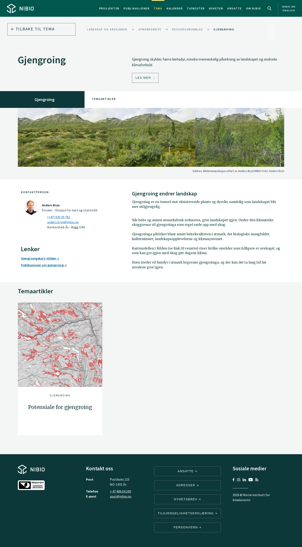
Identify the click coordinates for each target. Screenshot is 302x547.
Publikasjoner (137, 8)
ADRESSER (187, 485)
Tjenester (196, 8)
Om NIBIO (253, 8)
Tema (158, 8)
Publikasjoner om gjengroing (44, 265)
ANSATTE (187, 471)
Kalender (175, 8)
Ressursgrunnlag (187, 29)
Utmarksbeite (149, 29)
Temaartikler (104, 99)
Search (269, 8)
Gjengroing (223, 29)
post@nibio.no (120, 496)
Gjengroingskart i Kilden (40, 258)
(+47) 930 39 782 (58, 217)
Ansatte (234, 8)
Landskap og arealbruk (107, 29)
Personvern (188, 527)
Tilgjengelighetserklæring (187, 513)
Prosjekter (109, 8)
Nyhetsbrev (187, 499)
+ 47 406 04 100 (120, 491)
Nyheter (216, 8)
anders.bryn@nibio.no (63, 222)
